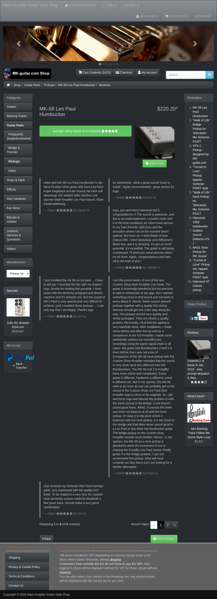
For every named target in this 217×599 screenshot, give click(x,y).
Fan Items (13, 208)
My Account (147, 72)
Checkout (202, 16)
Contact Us (16, 585)
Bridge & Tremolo (13, 150)
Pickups (49, 85)
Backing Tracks (17, 116)
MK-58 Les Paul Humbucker (76, 85)
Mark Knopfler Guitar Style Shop (30, 5)
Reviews (104, 85)
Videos (11, 249)
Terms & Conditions (21, 576)
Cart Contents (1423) (94, 72)
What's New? (196, 396)
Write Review (164, 538)
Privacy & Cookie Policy (24, 567)
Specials (12, 290)
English (131, 5)
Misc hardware (16, 198)
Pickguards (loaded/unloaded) (19, 136)
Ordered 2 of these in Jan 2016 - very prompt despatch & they (198, 369)
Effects (11, 189)
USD (109, 5)
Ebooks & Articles (13, 219)
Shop (17, 85)
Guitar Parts (32, 85)
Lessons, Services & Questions (14, 235)
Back (46, 538)
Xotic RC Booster (18, 323)
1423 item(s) (177, 16)
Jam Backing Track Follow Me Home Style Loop (199, 433)
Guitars (11, 106)
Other (11, 170)
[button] (19, 43)
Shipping (14, 557)
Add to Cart (154, 163)
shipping (115, 559)
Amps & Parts (16, 180)
